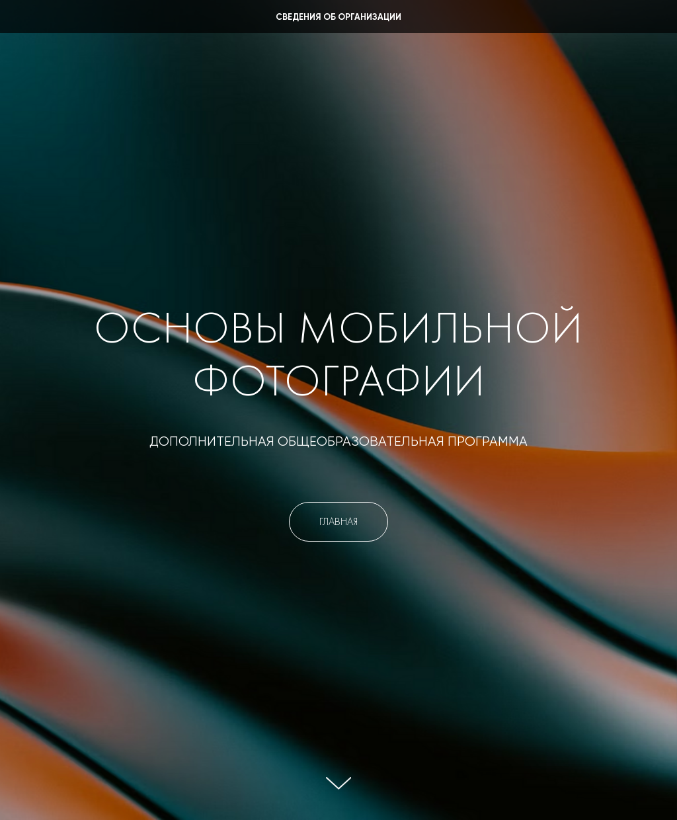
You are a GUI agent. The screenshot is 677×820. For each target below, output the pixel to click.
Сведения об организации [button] (338, 17)
